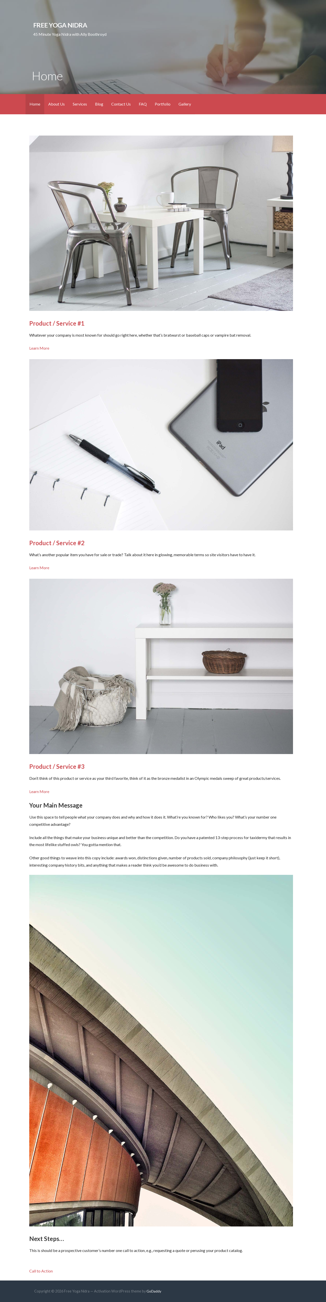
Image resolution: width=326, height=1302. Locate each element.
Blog (99, 104)
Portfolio (162, 104)
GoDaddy (153, 1291)
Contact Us (121, 104)
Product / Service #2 (56, 542)
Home (35, 104)
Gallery (184, 104)
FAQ (143, 104)
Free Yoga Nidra (60, 25)
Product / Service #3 (56, 766)
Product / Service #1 (56, 323)
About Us (56, 104)
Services (80, 104)
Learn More (39, 348)
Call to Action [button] (41, 1270)
